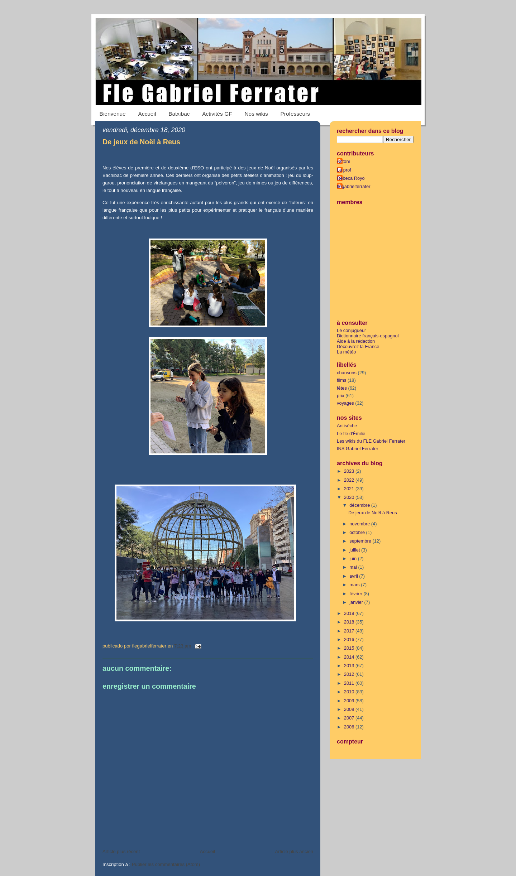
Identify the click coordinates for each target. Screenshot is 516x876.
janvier (356, 602)
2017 (349, 631)
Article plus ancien (294, 851)
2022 (349, 480)
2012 (349, 674)
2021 (349, 488)
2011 (349, 683)
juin (353, 558)
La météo (346, 352)
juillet (355, 550)
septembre (360, 541)
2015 (349, 648)
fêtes (342, 388)
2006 (349, 727)
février (356, 593)
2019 (349, 613)
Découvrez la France (358, 346)
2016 (349, 639)
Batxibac (179, 114)
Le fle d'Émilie (351, 433)
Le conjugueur (351, 330)
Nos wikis (256, 114)
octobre (357, 532)
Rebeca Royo (351, 178)
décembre (360, 505)
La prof (344, 170)
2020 (349, 497)
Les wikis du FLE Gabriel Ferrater (371, 441)
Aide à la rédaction (356, 341)
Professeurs (295, 114)
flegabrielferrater (353, 186)
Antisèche (347, 425)
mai (353, 567)
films (341, 380)
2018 (349, 622)
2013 (349, 665)
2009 (349, 700)
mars (355, 584)
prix (340, 395)
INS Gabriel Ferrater (357, 448)
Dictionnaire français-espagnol (368, 335)
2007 (349, 718)
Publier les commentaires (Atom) (166, 864)
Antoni (343, 161)
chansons (347, 372)
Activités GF (217, 114)
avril (354, 576)
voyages (345, 403)
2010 (349, 691)
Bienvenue (113, 114)
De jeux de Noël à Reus (141, 142)
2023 (349, 471)
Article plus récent (121, 851)
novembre (360, 523)
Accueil (147, 114)
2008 (349, 709)
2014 (349, 657)
